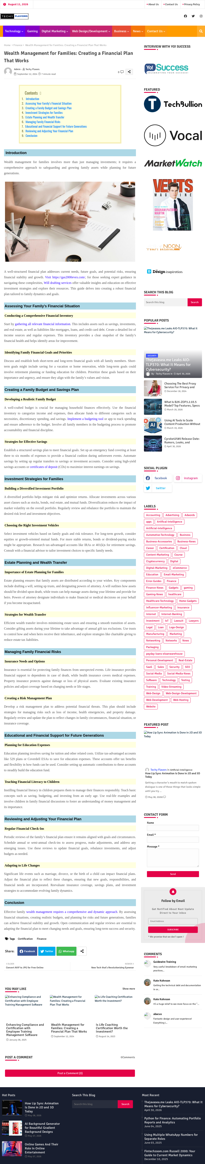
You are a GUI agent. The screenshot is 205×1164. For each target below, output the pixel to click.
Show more (129, 988)
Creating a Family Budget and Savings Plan (48, 108)
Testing (185, 680)
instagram (191, 478)
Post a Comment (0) (70, 1073)
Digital (174, 561)
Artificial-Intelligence (159, 528)
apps (149, 521)
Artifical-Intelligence (169, 521)
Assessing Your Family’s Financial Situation (48, 103)
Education (152, 574)
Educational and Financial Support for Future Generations (55, 126)
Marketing (176, 634)
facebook (161, 478)
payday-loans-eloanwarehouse (164, 653)
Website (151, 706)
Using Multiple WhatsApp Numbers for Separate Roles (171, 1137)
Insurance (183, 607)
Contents (31, 93)
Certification (25, 939)
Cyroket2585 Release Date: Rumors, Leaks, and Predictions (182, 442)
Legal (149, 627)
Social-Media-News (178, 673)
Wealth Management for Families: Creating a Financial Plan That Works (69, 1028)
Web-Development (157, 700)
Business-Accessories (159, 541)
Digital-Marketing (156, 568)
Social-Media (154, 673)
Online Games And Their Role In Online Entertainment (41, 1148)
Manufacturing (155, 634)
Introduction (31, 98)
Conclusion (31, 135)
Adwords (190, 515)
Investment (153, 620)
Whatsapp (68, 951)
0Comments (128, 1057)
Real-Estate (185, 660)
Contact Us (171, 4)
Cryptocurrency (155, 561)
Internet (151, 614)
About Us (153, 4)
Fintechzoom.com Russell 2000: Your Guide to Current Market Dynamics (169, 1153)
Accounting (153, 515)
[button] (201, 31)
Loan (161, 627)
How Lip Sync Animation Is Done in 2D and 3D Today (172, 775)
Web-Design (153, 693)
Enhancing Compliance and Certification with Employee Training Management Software (25, 1030)
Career (150, 548)
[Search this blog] (166, 302)
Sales (161, 667)
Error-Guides (153, 581)
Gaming (32, 31)
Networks (171, 640)
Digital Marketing (53, 31)
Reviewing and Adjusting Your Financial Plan (49, 131)
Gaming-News (154, 594)
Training (151, 686)
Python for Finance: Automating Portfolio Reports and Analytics (172, 1120)
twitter (161, 488)
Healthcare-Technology (160, 601)
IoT (167, 620)
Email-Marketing (174, 574)
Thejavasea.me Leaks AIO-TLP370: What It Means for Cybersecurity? (173, 1104)
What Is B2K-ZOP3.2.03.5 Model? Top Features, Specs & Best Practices (182, 405)
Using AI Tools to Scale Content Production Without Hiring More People (182, 424)
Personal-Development (159, 660)
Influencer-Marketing (159, 607)
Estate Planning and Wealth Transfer (44, 117)
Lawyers (194, 620)
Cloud (183, 548)
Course (178, 554)
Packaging (152, 647)
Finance (17, 45)
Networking (153, 640)
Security (174, 667)
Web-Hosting (180, 700)
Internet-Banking (171, 614)
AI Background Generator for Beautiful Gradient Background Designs (42, 1128)
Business (120, 31)
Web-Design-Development (181, 693)
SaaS (149, 667)
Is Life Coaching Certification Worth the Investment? (112, 1028)
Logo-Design (176, 627)
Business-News (186, 541)
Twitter (49, 951)
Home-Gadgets (188, 601)
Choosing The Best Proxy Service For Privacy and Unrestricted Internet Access (182, 387)
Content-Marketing (157, 554)
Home (7, 45)
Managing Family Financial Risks (42, 121)
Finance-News (154, 587)
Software (151, 680)
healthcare (174, 594)
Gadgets (173, 587)
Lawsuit (178, 620)
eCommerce (180, 568)
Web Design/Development (90, 31)
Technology (13, 31)
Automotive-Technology (160, 535)
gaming (188, 587)
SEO (187, 667)
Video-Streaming (171, 686)
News (137, 31)
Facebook (29, 951)
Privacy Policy (192, 4)
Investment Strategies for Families (44, 112)
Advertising (172, 515)
